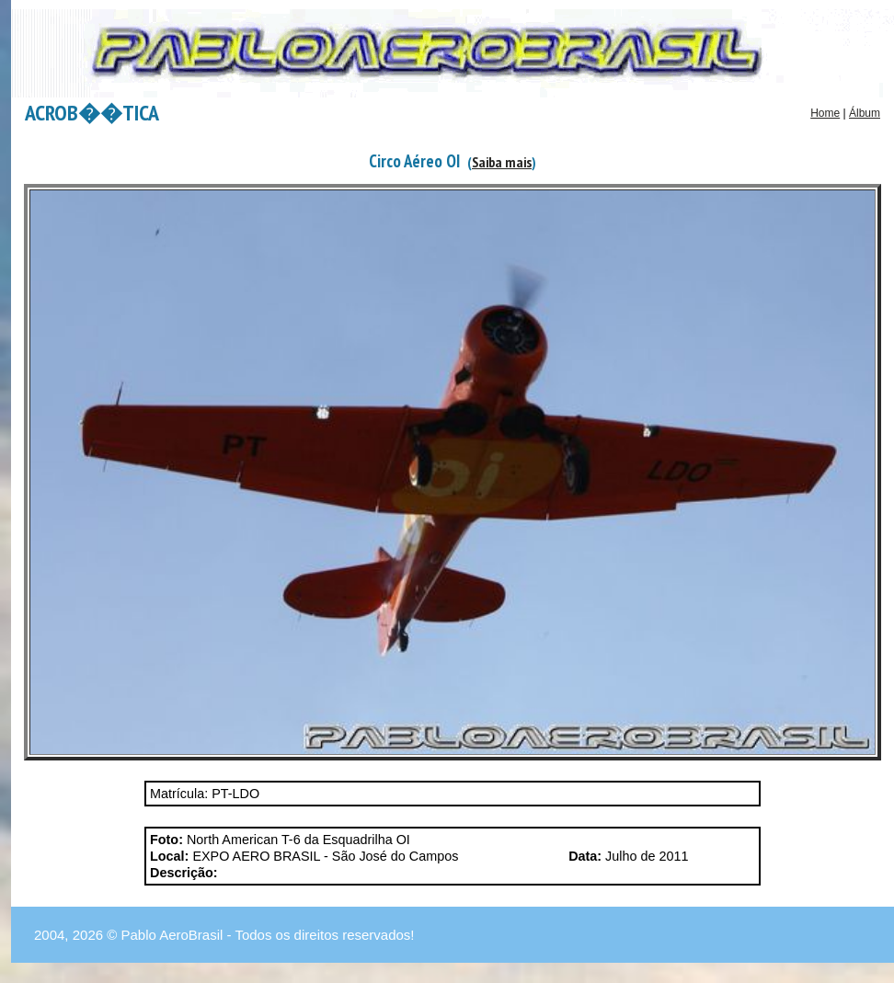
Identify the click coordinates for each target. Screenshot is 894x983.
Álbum (864, 113)
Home (825, 113)
